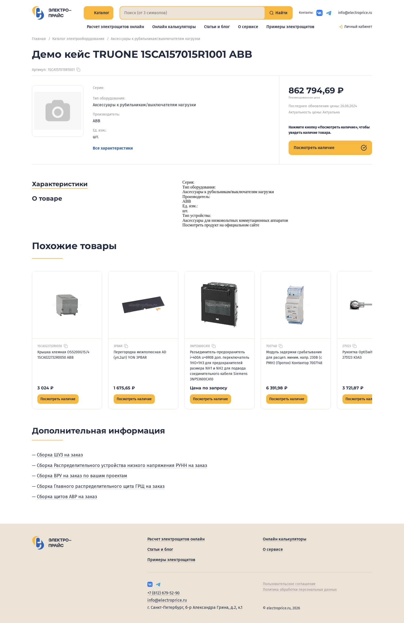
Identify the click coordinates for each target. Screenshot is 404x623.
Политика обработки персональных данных (300, 589)
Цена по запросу (208, 388)
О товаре (47, 198)
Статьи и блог (217, 26)
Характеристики (60, 184)
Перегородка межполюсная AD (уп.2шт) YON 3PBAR (140, 355)
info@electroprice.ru (355, 13)
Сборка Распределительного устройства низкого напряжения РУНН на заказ (122, 465)
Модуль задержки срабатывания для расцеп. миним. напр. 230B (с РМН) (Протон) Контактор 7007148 (294, 357)
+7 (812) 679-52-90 (163, 593)
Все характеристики (113, 148)
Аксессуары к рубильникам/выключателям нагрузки (155, 39)
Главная (39, 39)
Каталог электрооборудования (78, 39)
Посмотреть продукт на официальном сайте (220, 225)
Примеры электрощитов (290, 26)
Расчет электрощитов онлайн (115, 26)
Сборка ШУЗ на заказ (60, 455)
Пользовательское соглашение (289, 584)
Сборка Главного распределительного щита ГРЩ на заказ (101, 486)
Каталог (98, 12)
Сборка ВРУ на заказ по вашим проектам (82, 476)
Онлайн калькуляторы (174, 26)
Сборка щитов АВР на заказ (67, 496)
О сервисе (248, 26)
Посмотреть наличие (330, 148)
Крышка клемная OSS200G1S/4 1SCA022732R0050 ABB (63, 355)
